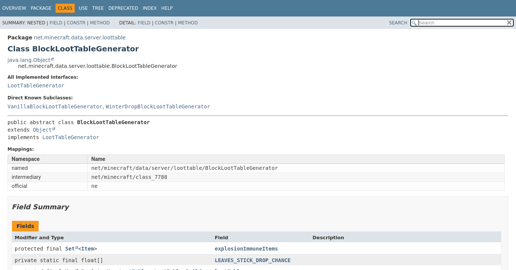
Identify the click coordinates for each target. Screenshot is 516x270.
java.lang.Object (29, 60)
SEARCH (398, 23)
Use (83, 8)
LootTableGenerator (36, 85)
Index (150, 8)
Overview (14, 8)
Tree (98, 8)
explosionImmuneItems (246, 249)
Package (41, 8)
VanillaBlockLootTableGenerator (55, 107)
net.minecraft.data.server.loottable (80, 37)
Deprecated (123, 8)
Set (70, 249)
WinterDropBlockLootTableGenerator (158, 107)
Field (56, 23)
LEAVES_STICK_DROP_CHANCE (252, 260)
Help (167, 8)
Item (87, 249)
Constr (76, 23)
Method (100, 23)
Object (42, 130)
